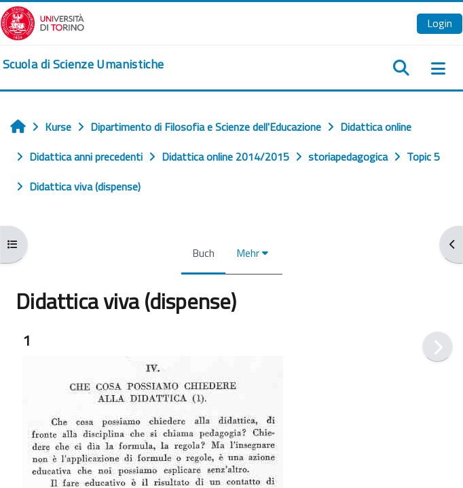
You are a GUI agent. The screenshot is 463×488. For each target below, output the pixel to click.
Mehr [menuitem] (247, 253)
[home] (83, 64)
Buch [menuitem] (203, 253)
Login (439, 23)
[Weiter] (437, 346)
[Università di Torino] (42, 22)
